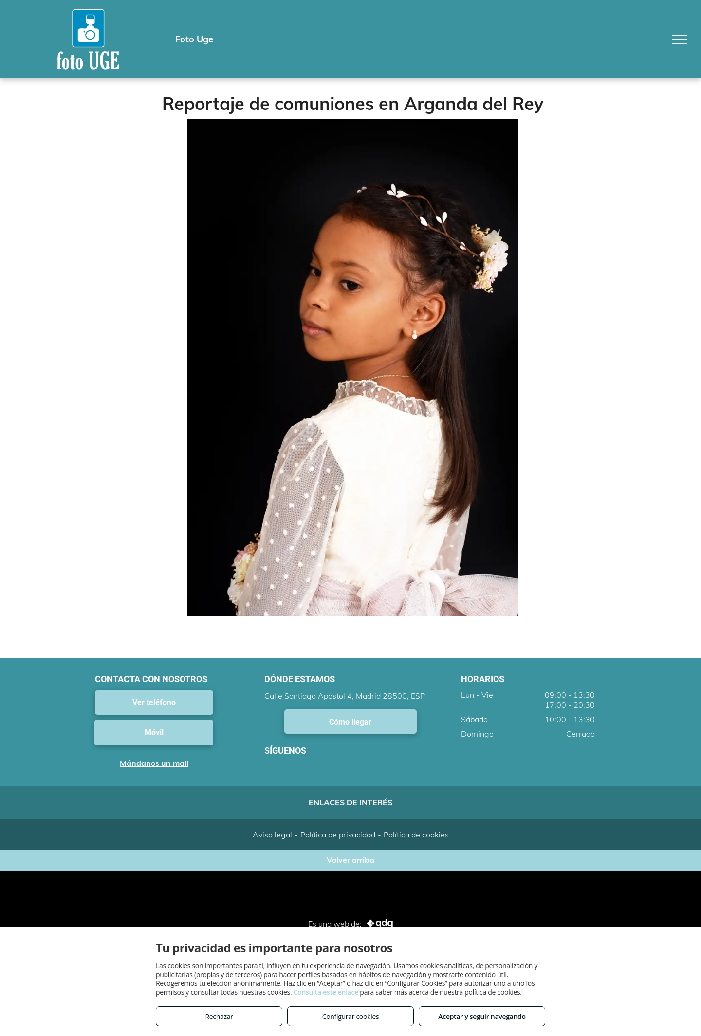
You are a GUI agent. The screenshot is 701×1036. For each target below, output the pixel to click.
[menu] (679, 39)
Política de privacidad (337, 834)
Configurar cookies (350, 1016)
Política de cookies (416, 834)
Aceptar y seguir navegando (481, 1016)
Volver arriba (350, 860)
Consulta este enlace (326, 992)
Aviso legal (272, 834)
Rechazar (219, 1016)
